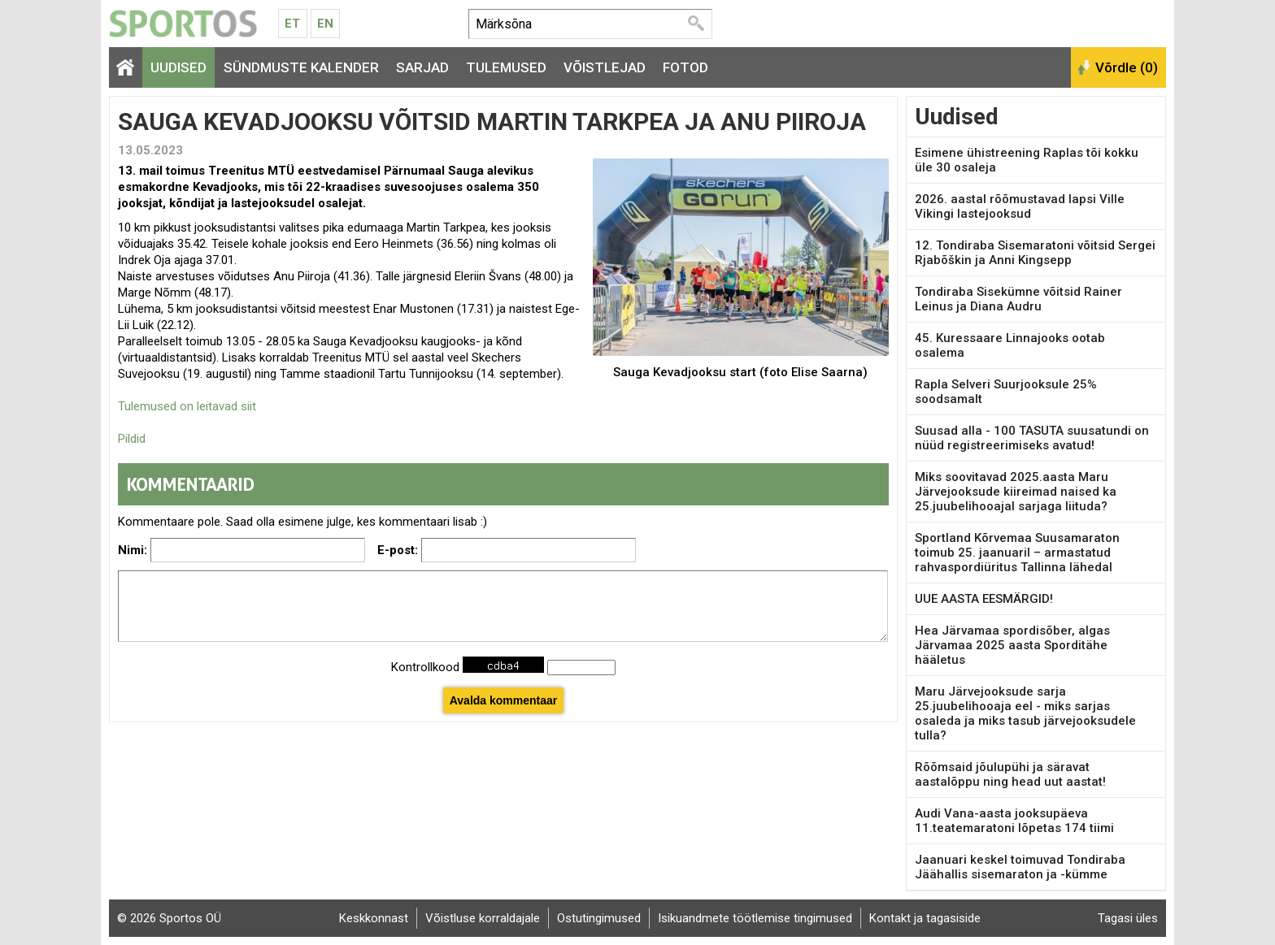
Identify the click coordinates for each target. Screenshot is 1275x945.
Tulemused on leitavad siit (187, 406)
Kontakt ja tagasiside (925, 918)
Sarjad (422, 67)
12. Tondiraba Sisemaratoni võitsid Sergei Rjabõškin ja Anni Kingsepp (1035, 252)
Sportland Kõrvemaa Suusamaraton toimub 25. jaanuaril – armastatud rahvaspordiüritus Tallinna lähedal (1017, 552)
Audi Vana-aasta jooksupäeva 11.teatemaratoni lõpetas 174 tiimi (1014, 820)
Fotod (685, 67)
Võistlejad (605, 67)
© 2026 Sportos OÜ (169, 918)
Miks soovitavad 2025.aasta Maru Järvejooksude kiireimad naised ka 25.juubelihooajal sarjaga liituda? (1015, 492)
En (325, 23)
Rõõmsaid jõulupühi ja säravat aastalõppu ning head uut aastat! (1010, 774)
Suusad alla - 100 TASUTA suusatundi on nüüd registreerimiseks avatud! (1032, 438)
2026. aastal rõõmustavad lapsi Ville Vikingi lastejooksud (1020, 206)
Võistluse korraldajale (482, 918)
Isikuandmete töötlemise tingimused (755, 918)
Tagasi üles (1128, 918)
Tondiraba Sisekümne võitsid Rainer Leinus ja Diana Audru (1018, 299)
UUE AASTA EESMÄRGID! (984, 599)
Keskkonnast (373, 918)
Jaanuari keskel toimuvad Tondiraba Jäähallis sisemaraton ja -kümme (1020, 867)
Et (292, 23)
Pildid (132, 438)
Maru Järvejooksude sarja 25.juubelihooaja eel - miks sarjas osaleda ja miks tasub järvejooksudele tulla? (1025, 713)
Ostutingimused (599, 918)
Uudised (178, 67)
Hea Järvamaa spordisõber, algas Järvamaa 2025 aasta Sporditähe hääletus (1012, 645)
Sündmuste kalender (301, 67)
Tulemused (506, 67)
